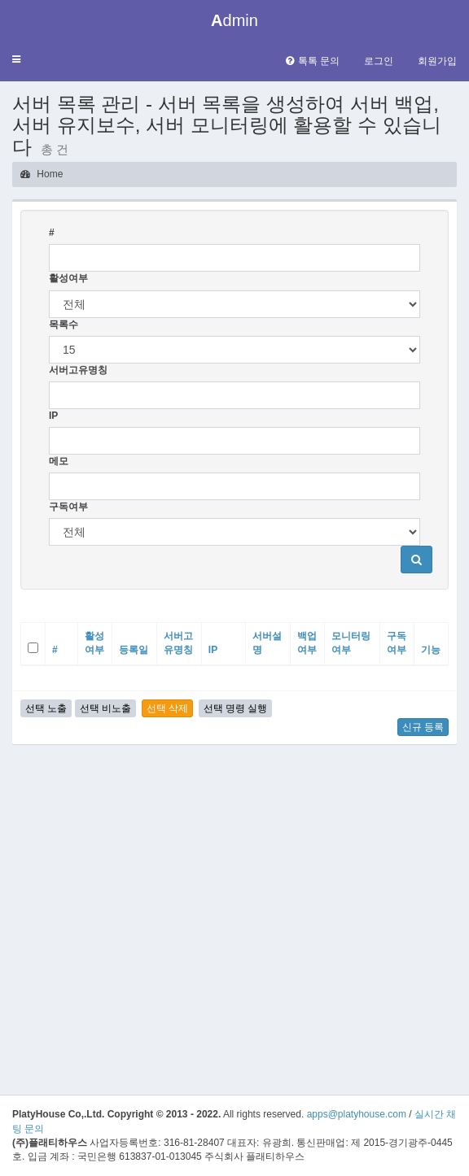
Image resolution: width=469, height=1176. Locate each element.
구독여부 (68, 506)
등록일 (133, 650)
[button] (16, 60)
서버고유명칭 (78, 370)
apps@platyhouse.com (356, 1114)
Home (41, 174)
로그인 (378, 61)
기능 (431, 650)
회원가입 (437, 61)
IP (53, 415)
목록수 (63, 324)
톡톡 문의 (313, 61)
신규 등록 (423, 727)
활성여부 (68, 278)
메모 (58, 461)
